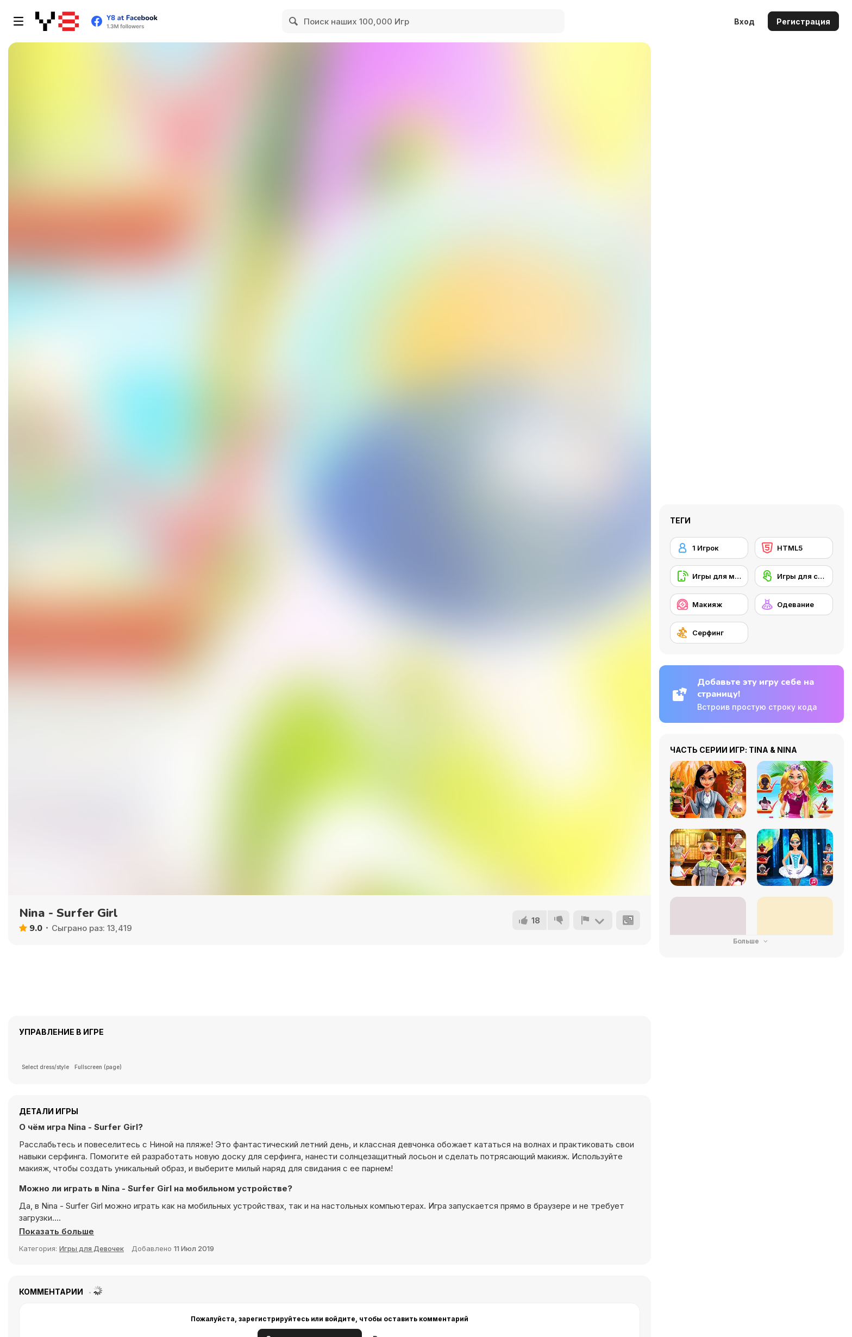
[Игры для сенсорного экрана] (794, 576)
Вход (744, 21)
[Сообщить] (592, 920)
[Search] (294, 21)
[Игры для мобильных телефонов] (709, 576)
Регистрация (803, 21)
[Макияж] (709, 604)
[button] (56, 1232)
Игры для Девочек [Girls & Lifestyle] (91, 1248)
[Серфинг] (709, 632)
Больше (751, 941)
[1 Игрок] (709, 548)
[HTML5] (794, 548)
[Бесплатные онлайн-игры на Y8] (57, 21)
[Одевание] (794, 604)
